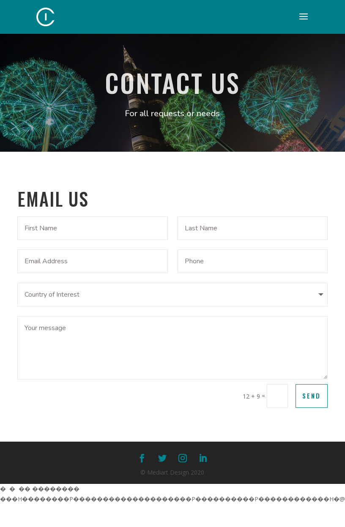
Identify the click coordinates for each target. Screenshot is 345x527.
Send (311, 395)
